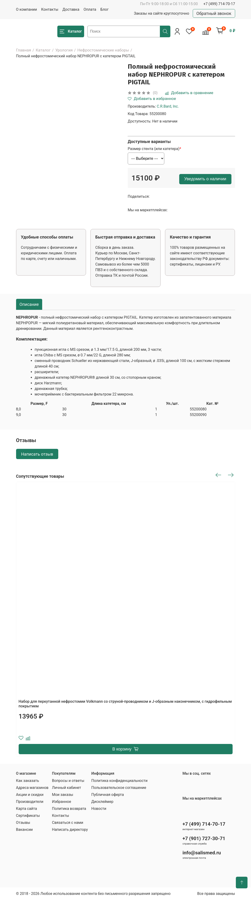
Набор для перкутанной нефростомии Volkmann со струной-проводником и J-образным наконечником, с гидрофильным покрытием (125, 703)
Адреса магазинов (32, 787)
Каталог (43, 50)
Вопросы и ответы (68, 780)
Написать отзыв (37, 454)
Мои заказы (62, 794)
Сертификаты (28, 815)
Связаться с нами (67, 822)
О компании (26, 9)
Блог (104, 9)
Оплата (89, 9)
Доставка (70, 9)
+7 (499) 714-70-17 (219, 4)
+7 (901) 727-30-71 (203, 838)
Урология (64, 50)
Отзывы (23, 822)
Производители (30, 801)
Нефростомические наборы (103, 50)
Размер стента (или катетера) (153, 149)
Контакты (49, 9)
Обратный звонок (213, 13)
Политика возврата (69, 808)
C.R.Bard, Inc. (168, 106)
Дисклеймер (102, 801)
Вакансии (24, 829)
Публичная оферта (107, 794)
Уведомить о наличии (205, 179)
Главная (23, 50)
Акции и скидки (30, 794)
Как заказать (27, 780)
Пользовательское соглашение (118, 787)
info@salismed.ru (201, 853)
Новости (98, 808)
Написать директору (70, 829)
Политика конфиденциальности (119, 780)
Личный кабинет (66, 787)
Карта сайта (26, 808)
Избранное (61, 801)
